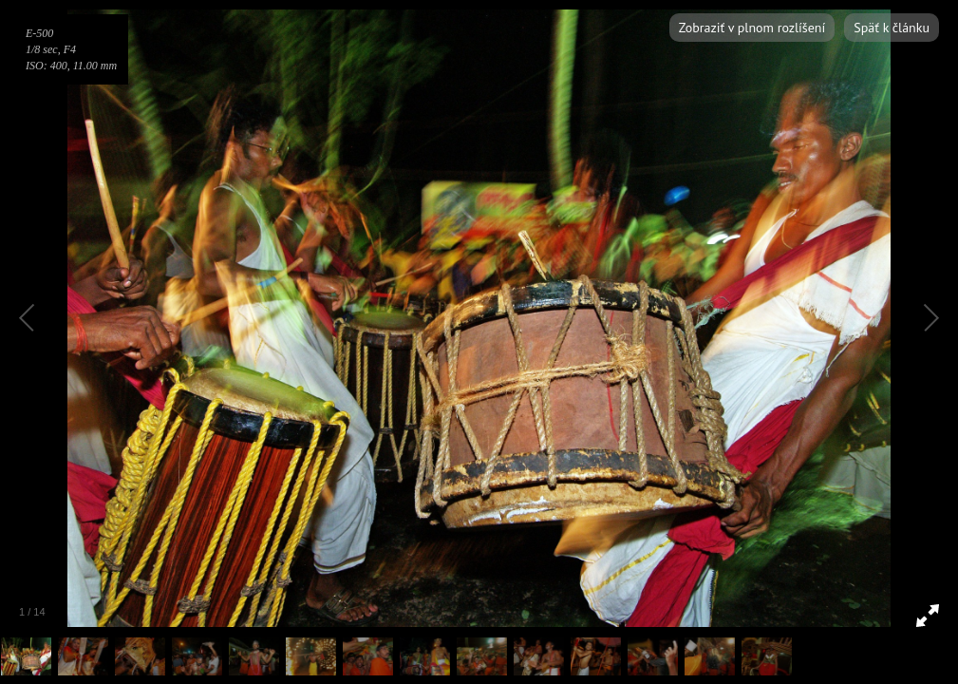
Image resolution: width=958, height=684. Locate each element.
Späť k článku (892, 27)
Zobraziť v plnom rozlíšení (752, 27)
